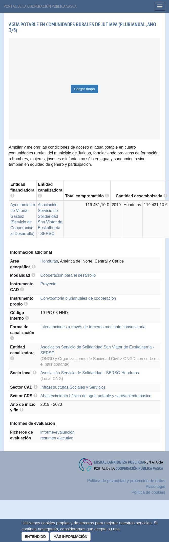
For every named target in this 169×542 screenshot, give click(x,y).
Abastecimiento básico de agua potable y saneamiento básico (96, 396)
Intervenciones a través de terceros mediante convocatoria (92, 327)
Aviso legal (155, 486)
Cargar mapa (84, 89)
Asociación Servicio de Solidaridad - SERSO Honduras (89, 373)
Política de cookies (148, 492)
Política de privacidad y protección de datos (126, 481)
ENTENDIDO (35, 536)
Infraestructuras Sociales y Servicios (73, 387)
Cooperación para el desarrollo (68, 275)
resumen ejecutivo (56, 438)
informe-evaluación (57, 432)
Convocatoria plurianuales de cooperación (78, 298)
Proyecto (48, 284)
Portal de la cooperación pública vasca (40, 6)
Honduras (49, 261)
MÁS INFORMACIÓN (70, 536)
